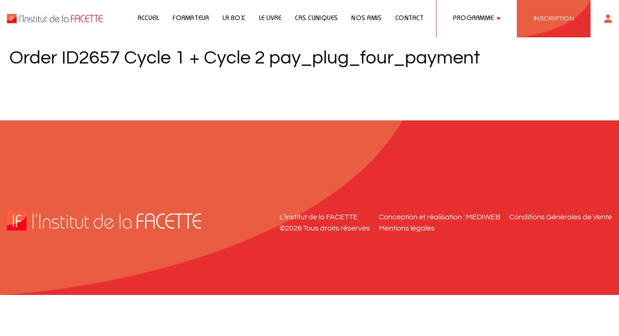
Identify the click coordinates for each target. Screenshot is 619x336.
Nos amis (366, 18)
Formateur (191, 18)
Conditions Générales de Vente (560, 217)
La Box (234, 18)
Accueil (149, 18)
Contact (409, 18)
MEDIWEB (483, 217)
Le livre (270, 18)
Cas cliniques (316, 18)
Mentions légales (407, 228)
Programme (473, 18)
